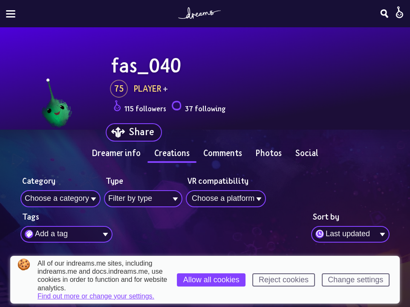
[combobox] (350, 234)
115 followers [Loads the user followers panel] (139, 107)
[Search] (384, 13)
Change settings (355, 279)
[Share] (134, 132)
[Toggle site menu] (10, 14)
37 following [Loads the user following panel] (198, 107)
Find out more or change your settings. (96, 296)
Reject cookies (284, 279)
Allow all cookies (211, 279)
